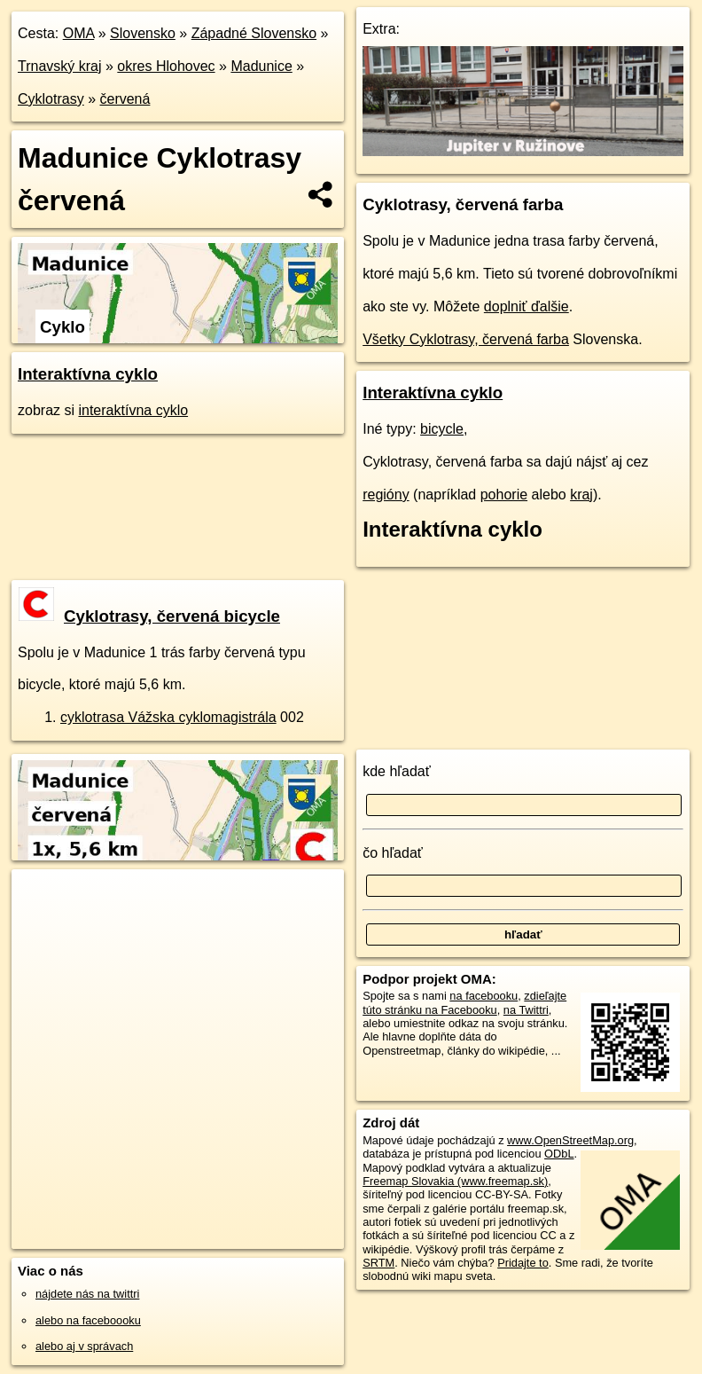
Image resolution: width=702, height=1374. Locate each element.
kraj (581, 494)
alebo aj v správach (84, 1346)
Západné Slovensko (253, 33)
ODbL (558, 1153)
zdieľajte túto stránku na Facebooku (464, 1002)
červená (124, 98)
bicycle (442, 428)
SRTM (378, 1262)
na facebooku (483, 995)
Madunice (261, 66)
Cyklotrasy (51, 98)
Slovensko (143, 33)
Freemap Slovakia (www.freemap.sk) (455, 1181)
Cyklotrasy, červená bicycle (149, 616)
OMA (79, 33)
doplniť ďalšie (526, 306)
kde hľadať (397, 771)
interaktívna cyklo (133, 410)
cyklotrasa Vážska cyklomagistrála (168, 717)
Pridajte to (523, 1262)
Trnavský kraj (60, 66)
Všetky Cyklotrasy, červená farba (466, 339)
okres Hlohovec (165, 66)
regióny (386, 494)
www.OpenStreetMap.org (570, 1140)
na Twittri (526, 1010)
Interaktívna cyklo (88, 374)
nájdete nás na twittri (87, 1293)
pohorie (503, 494)
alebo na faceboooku (88, 1320)
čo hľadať (393, 852)
